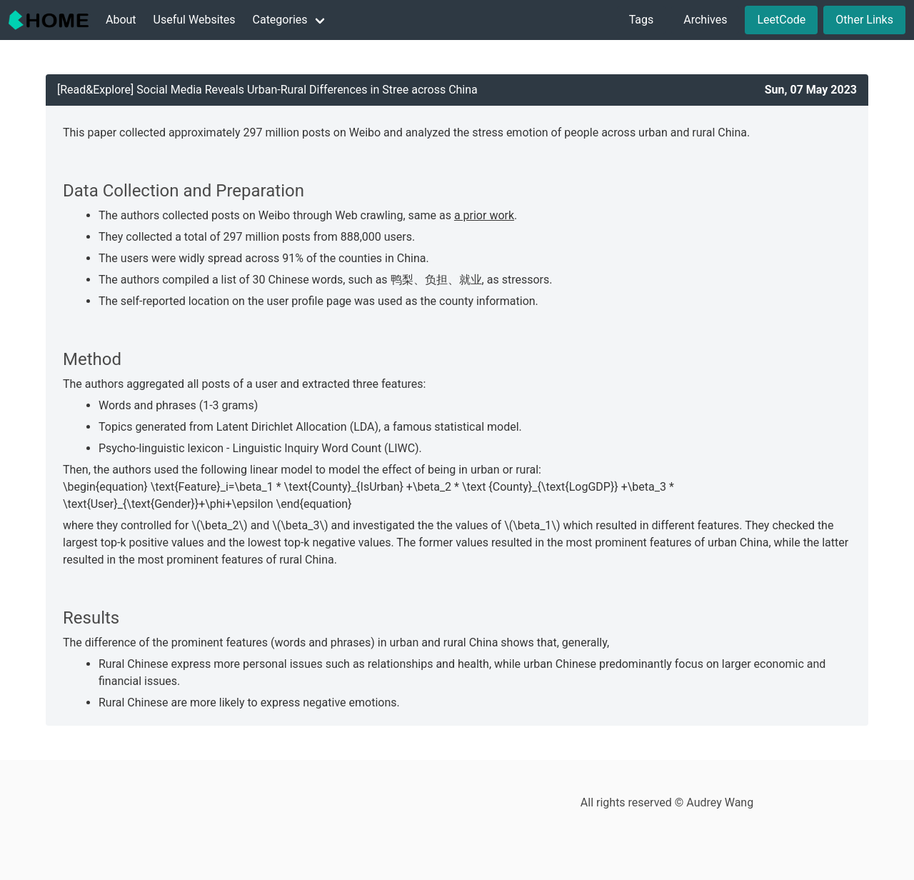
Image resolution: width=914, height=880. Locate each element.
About (121, 19)
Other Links (864, 19)
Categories (280, 19)
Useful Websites (195, 19)
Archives (705, 19)
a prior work (484, 215)
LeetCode (781, 19)
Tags (641, 19)
